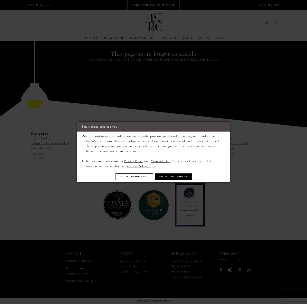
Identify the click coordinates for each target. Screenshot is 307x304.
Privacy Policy (134, 159)
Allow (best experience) (124, 177)
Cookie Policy (160, 159)
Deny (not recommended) (184, 177)
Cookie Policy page (141, 164)
